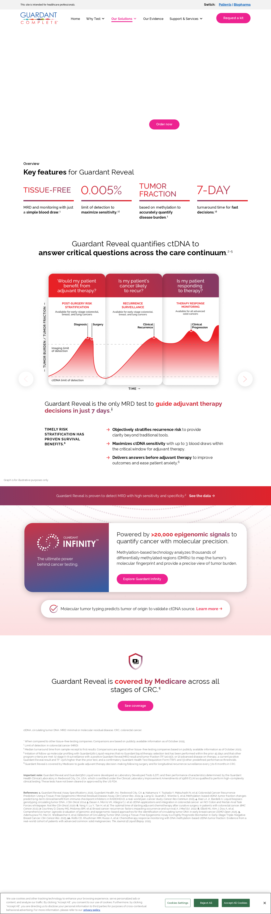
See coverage (135, 706)
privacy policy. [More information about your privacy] (91, 909)
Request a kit (233, 18)
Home (75, 19)
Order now (164, 124)
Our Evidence (153, 19)
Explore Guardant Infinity (142, 579)
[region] (135, 903)
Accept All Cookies (235, 902)
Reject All (206, 902)
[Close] (264, 903)
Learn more (207, 608)
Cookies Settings (177, 902)
